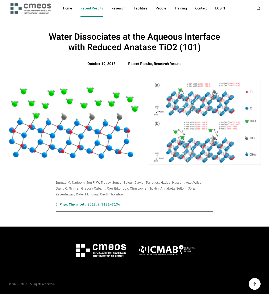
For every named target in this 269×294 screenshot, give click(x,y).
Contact (201, 8)
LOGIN (220, 8)
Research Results (168, 63)
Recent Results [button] (91, 8)
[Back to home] (31, 8)
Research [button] (118, 8)
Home (67, 8)
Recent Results (140, 63)
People (161, 8)
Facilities (140, 8)
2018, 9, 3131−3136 (88, 204)
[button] (258, 8)
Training (181, 8)
